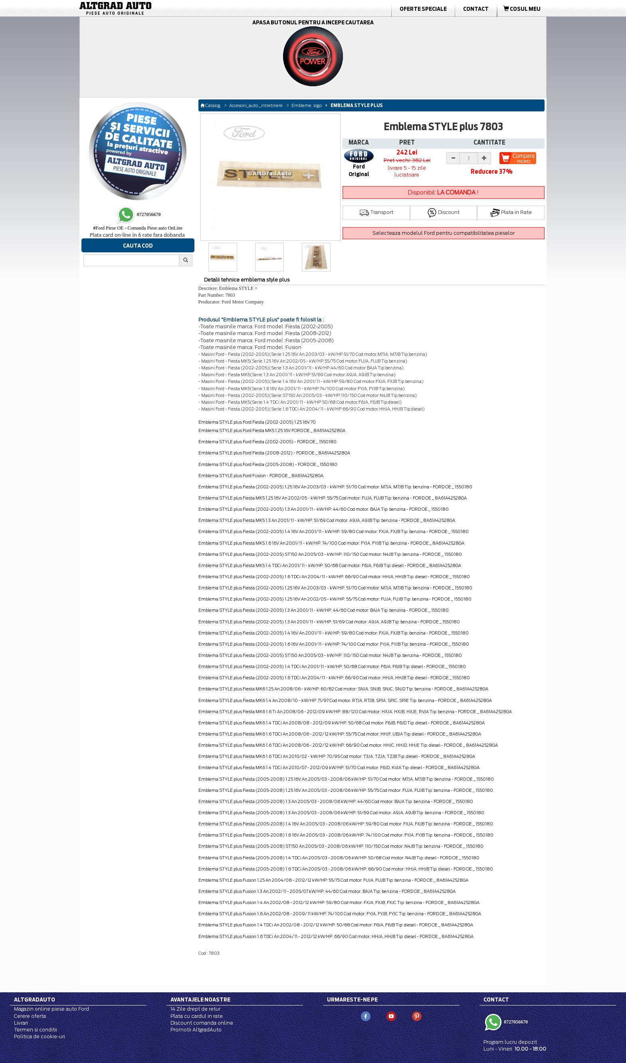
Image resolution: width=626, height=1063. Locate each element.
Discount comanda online (201, 1023)
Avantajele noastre (200, 999)
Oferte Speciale (423, 9)
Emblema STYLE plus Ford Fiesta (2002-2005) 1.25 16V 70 (257, 422)
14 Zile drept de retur (195, 1009)
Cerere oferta (30, 1016)
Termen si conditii (35, 1030)
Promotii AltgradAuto (196, 1030)
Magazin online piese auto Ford (51, 1009)
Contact (476, 9)
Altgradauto (34, 999)
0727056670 (515, 1021)
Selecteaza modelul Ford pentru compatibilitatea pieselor (443, 233)
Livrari (21, 1023)
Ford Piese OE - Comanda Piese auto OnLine (137, 228)
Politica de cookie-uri (39, 1036)
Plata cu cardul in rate (196, 1016)
